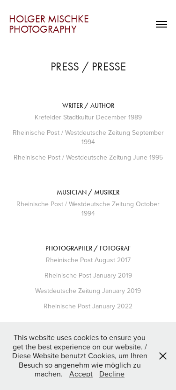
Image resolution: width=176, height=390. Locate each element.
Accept (81, 374)
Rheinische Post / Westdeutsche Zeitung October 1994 (88, 208)
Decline (112, 374)
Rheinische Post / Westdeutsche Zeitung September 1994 (88, 137)
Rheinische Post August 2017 (88, 260)
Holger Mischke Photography (50, 24)
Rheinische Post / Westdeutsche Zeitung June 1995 (88, 157)
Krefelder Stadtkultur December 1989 (88, 117)
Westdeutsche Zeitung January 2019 (88, 290)
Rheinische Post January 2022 (88, 306)
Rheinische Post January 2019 (88, 275)
